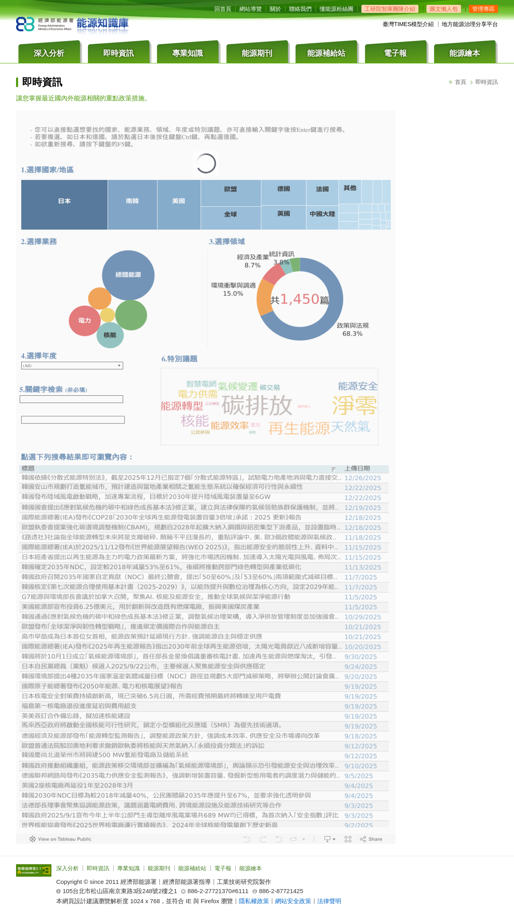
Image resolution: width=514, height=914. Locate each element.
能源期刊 (159, 868)
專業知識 (128, 868)
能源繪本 (250, 868)
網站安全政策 (293, 901)
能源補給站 (192, 868)
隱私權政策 (254, 901)
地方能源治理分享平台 (470, 24)
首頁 (460, 82)
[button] (483, 9)
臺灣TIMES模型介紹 (408, 24)
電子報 (222, 868)
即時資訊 (98, 868)
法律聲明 (329, 901)
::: (216, 2)
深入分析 (67, 868)
